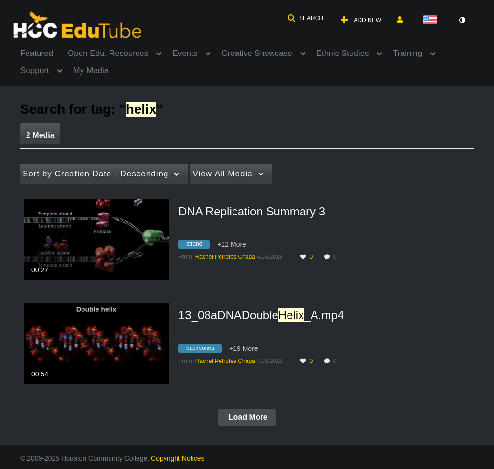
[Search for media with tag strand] (197, 246)
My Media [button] (91, 70)
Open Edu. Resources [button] (108, 53)
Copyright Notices (178, 458)
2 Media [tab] (40, 135)
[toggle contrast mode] (462, 20)
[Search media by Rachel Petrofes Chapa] (225, 257)
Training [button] (407, 53)
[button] (305, 18)
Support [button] (34, 70)
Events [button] (184, 53)
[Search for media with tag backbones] (203, 349)
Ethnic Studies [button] (342, 53)
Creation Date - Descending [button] (95, 173)
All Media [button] (222, 173)
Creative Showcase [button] (256, 53)
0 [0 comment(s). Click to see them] (336, 257)
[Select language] (431, 20)
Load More (246, 417)
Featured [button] (36, 53)
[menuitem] (44, 52)
